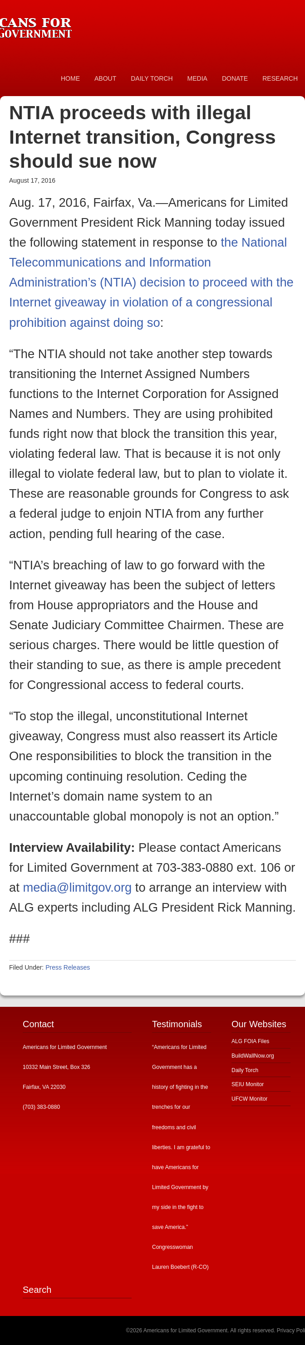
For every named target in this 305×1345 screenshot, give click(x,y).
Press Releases (67, 967)
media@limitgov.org (77, 887)
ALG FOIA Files (250, 1041)
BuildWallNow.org (252, 1056)
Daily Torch (244, 1070)
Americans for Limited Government (68, 25)
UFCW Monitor (249, 1099)
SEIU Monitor (247, 1084)
